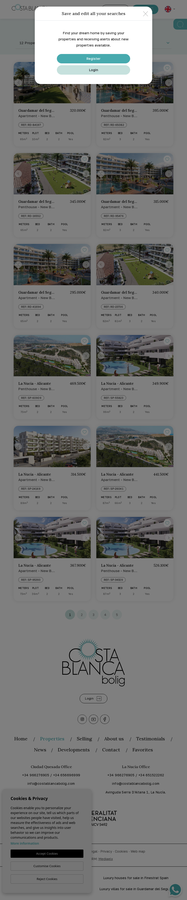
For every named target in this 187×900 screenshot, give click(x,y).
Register (93, 59)
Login (93, 70)
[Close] (145, 13)
